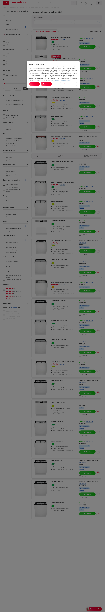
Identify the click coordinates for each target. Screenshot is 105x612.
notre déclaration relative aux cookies (61, 80)
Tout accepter (35, 84)
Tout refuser (50, 84)
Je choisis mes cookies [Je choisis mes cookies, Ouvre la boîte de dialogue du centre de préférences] (69, 84)
